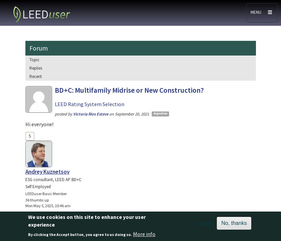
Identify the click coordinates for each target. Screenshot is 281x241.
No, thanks (234, 225)
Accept (204, 225)
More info (144, 236)
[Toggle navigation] (262, 12)
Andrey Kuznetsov (47, 171)
